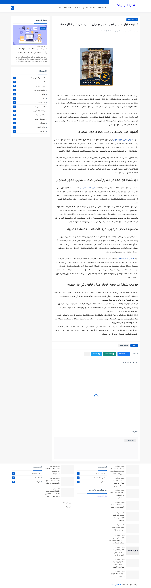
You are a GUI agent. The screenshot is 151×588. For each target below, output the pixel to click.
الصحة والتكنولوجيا (29, 78)
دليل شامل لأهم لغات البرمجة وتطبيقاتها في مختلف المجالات (32, 51)
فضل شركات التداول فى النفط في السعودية (117, 495)
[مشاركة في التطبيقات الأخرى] (87, 354)
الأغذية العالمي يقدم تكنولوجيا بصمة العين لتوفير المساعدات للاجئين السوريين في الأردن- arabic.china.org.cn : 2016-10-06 (117, 472)
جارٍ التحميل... (102, 496)
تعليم (29, 94)
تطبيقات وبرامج (89, 8)
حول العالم (29, 98)
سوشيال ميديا (29, 119)
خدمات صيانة (132, 19)
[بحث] (12, 8)
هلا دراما (69, 507)
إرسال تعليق (130, 440)
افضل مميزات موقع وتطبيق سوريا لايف (117, 506)
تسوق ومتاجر (29, 86)
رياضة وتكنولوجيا (29, 111)
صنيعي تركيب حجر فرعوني (123, 140)
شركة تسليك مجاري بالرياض (117, 575)
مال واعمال (77, 8)
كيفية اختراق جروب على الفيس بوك (118, 529)
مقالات (26, 477)
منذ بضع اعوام (41, 46)
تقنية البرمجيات (125, 5)
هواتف (26, 482)
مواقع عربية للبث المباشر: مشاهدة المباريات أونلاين (118, 564)
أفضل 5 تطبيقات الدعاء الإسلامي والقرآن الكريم (118, 552)
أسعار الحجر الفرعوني (125, 259)
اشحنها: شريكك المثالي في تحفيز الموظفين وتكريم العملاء (118, 484)
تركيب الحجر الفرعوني (88, 188)
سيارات (29, 123)
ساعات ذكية (29, 115)
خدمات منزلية (29, 107)
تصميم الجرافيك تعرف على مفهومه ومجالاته (118, 518)
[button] (123, 354)
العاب (59, 8)
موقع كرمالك (67, 503)
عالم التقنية (67, 8)
